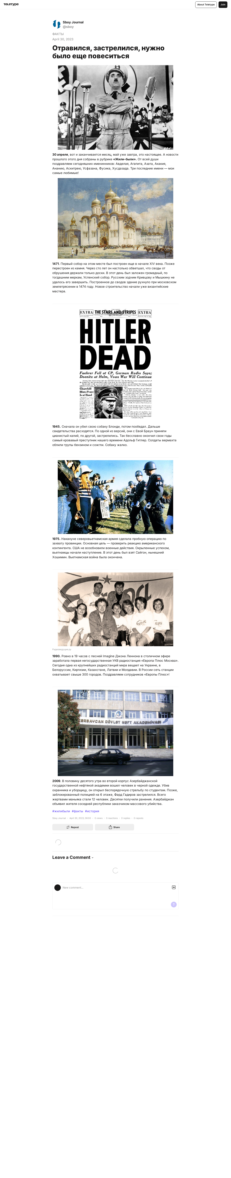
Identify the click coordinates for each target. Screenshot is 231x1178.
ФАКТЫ (58, 34)
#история (92, 811)
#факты (77, 811)
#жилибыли (61, 811)
